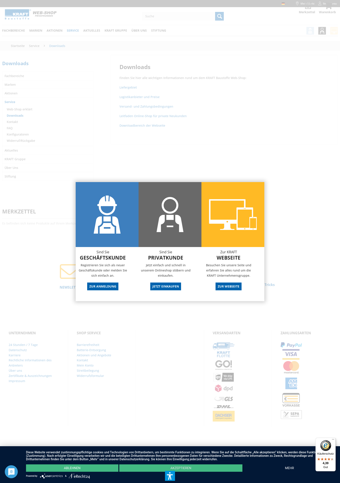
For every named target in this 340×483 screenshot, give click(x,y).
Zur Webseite (228, 286)
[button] (170, 476)
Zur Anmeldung (102, 286)
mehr (289, 468)
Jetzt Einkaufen (165, 286)
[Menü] (333, 440)
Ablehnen (72, 468)
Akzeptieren (180, 468)
